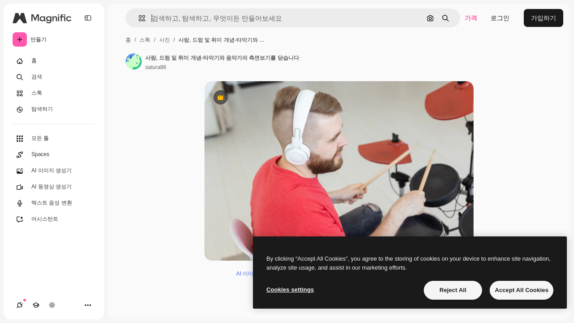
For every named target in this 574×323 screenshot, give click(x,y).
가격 (471, 18)
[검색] (54, 77)
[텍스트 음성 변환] (54, 203)
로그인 (500, 18)
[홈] (54, 61)
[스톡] (54, 93)
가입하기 (543, 18)
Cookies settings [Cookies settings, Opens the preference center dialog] (290, 289)
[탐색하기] (54, 109)
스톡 (144, 40)
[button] (138, 18)
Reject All (452, 290)
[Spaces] (54, 155)
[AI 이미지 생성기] (54, 171)
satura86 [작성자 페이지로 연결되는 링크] (155, 67)
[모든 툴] (54, 138)
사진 (164, 40)
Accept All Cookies (521, 290)
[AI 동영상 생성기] (54, 187)
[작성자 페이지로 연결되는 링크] (134, 61)
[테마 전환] (52, 305)
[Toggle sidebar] (88, 18)
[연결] (20, 305)
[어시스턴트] (54, 219)
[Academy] (36, 305)
